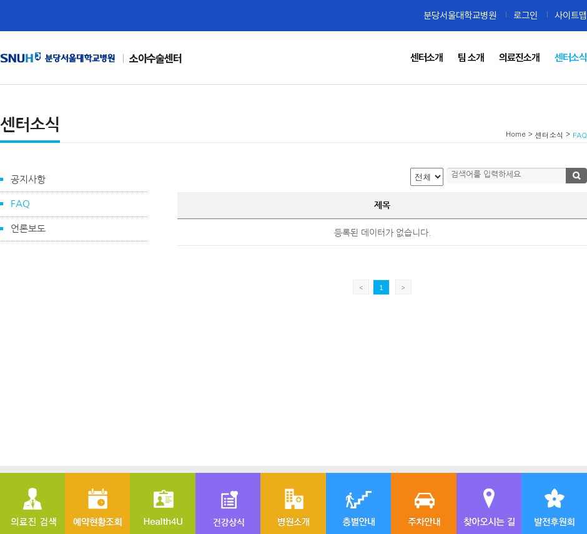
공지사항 (28, 179)
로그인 (525, 15)
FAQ (20, 203)
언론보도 (28, 228)
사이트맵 (571, 15)
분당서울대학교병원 (459, 15)
